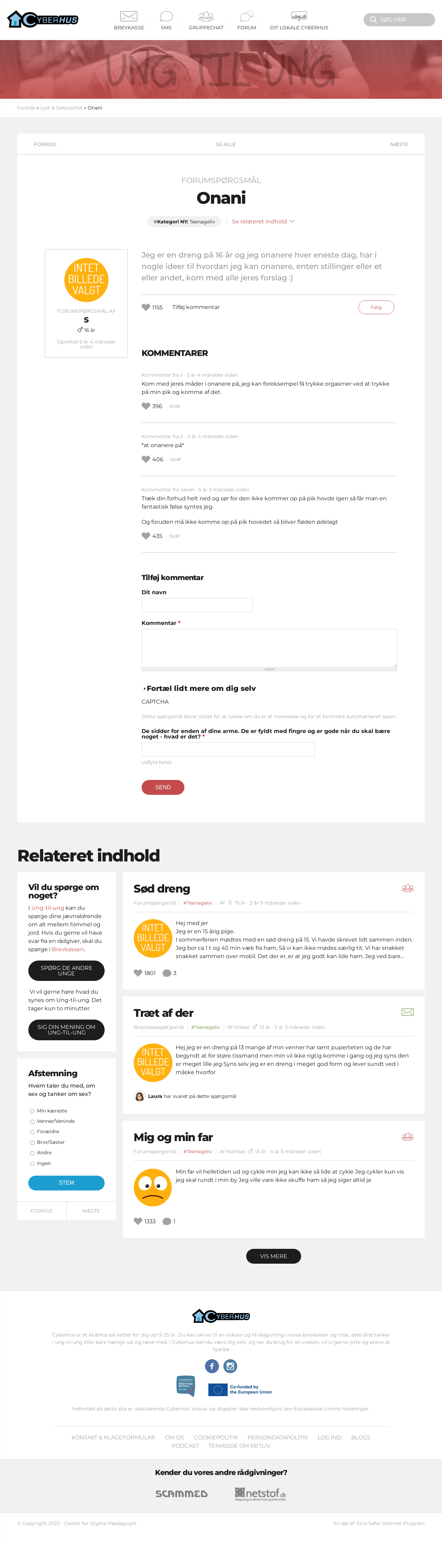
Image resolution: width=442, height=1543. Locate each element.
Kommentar (161, 623)
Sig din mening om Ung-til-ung (66, 1030)
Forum (246, 21)
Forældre (48, 1131)
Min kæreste (52, 1111)
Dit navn (154, 592)
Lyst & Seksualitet (61, 108)
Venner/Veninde (56, 1121)
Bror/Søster (51, 1142)
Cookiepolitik (216, 1437)
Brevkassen (68, 949)
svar (174, 406)
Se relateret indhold (263, 221)
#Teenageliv (197, 903)
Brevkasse (129, 21)
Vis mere (273, 1256)
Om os (174, 1437)
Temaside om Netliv (239, 1446)
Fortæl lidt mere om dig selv (201, 688)
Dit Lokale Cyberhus (299, 21)
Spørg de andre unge (67, 971)
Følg (376, 307)
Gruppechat (206, 21)
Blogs (361, 1437)
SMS (166, 21)
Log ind (330, 1437)
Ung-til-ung (47, 908)
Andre (44, 1152)
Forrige (45, 144)
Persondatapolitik (278, 1437)
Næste (399, 144)
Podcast (185, 1446)
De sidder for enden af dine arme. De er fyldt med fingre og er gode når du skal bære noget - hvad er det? (266, 734)
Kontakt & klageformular (113, 1437)
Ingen (44, 1163)
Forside (26, 108)
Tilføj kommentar (196, 307)
